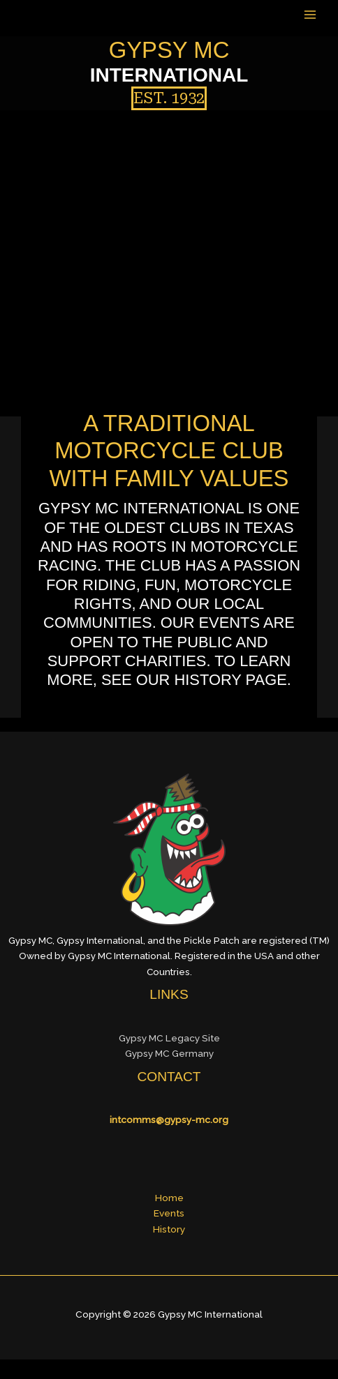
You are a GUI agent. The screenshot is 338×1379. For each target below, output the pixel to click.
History (169, 1229)
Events (169, 1213)
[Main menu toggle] (310, 14)
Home (169, 1197)
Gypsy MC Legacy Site (169, 1037)
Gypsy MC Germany (169, 1053)
